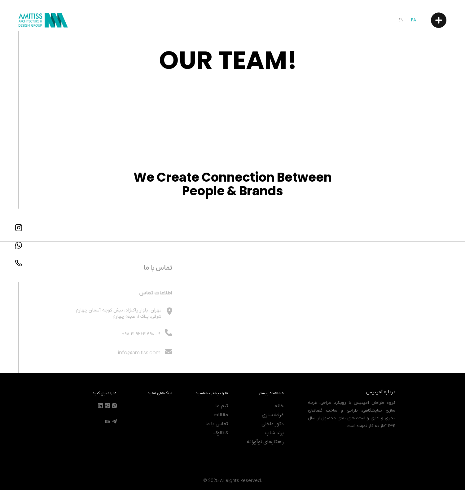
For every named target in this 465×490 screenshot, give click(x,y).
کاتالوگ (220, 433)
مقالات (221, 415)
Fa (413, 20)
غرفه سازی (273, 415)
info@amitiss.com (145, 360)
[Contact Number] (18, 262)
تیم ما (221, 406)
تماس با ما (216, 424)
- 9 (141, 342)
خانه (279, 406)
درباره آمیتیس (380, 392)
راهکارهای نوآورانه (265, 442)
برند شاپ (274, 433)
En (400, 20)
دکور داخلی (272, 424)
